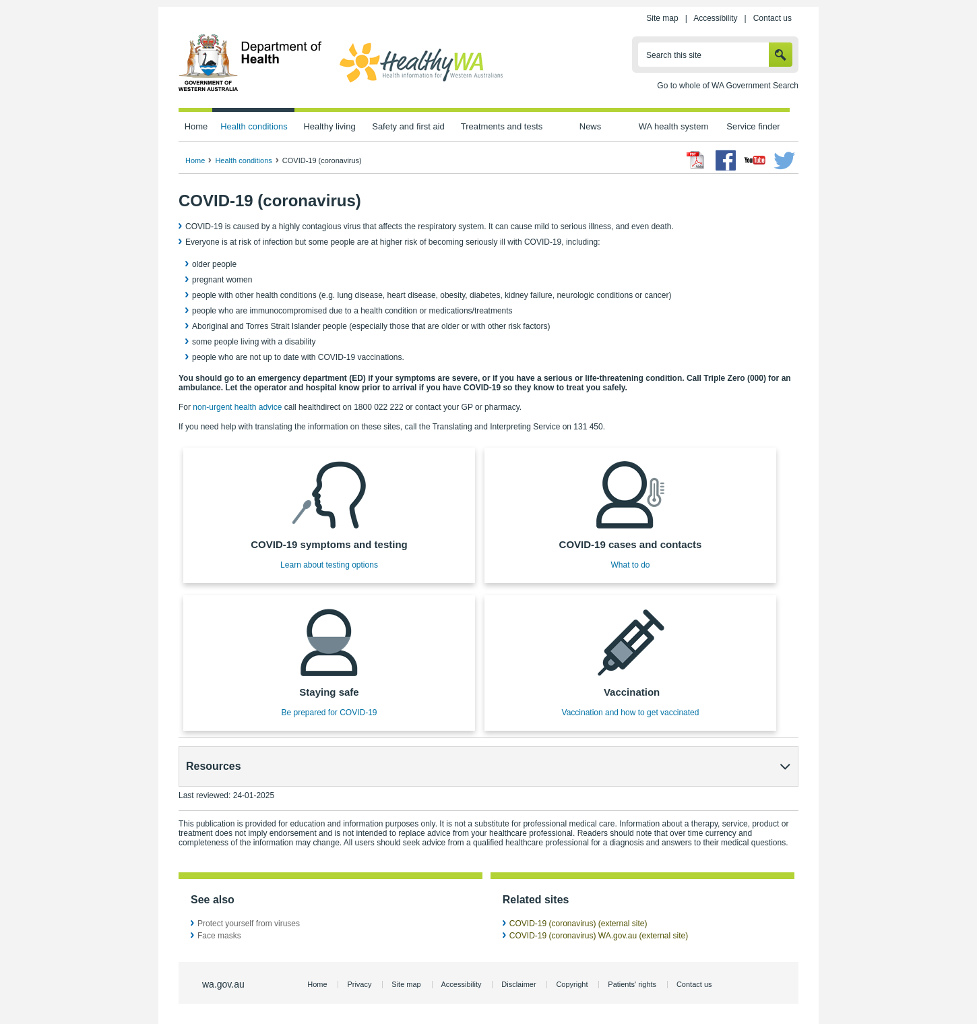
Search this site (673, 55)
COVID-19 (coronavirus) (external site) (578, 923)
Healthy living (329, 126)
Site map (662, 18)
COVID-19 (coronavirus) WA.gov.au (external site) (598, 935)
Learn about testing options (329, 565)
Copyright (572, 984)
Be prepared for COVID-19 (329, 712)
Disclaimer (518, 984)
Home (196, 126)
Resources (213, 766)
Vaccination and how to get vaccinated (630, 712)
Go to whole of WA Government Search (727, 85)
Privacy (359, 984)
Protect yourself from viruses (248, 923)
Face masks (219, 935)
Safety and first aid (408, 126)
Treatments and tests (501, 126)
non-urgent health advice (237, 407)
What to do (630, 565)
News (590, 126)
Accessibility (715, 18)
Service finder (753, 126)
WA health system (673, 126)
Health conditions (254, 126)
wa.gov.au (223, 984)
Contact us (772, 18)
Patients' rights (632, 984)
